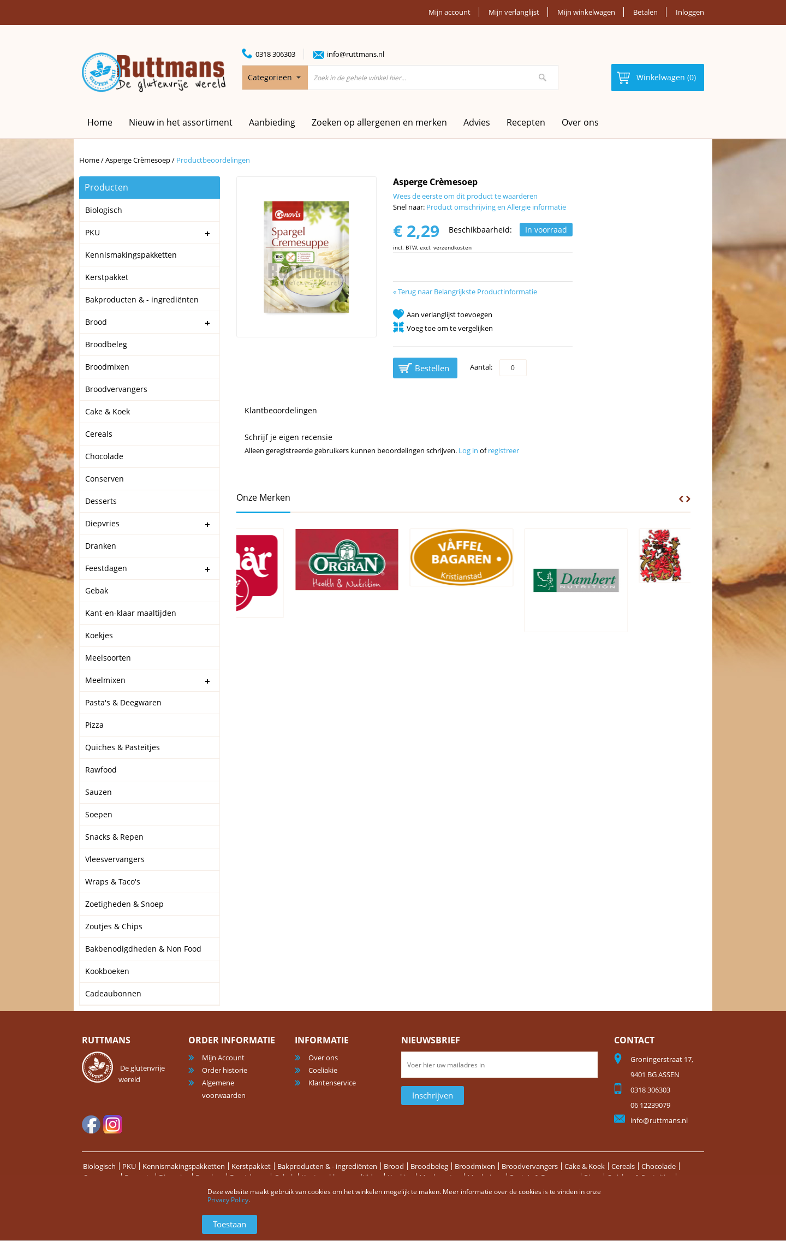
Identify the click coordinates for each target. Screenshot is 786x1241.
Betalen (645, 12)
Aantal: (481, 367)
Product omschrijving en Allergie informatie (496, 207)
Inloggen (690, 12)
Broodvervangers (530, 1166)
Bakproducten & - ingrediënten (327, 1166)
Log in (468, 450)
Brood (394, 1166)
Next (688, 499)
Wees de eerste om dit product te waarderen (465, 196)
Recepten (526, 122)
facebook (91, 1124)
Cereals (623, 1166)
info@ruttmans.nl (355, 54)
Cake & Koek (584, 1166)
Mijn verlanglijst (514, 12)
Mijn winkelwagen (586, 12)
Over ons (580, 122)
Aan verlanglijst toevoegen (449, 314)
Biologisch (99, 1166)
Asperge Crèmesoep (137, 160)
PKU (129, 1166)
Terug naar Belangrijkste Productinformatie (465, 291)
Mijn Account (223, 1057)
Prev (681, 499)
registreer (503, 450)
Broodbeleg (429, 1166)
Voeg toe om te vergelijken (450, 328)
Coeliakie (322, 1070)
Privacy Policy (227, 1199)
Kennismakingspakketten (183, 1166)
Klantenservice (332, 1083)
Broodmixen (475, 1166)
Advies (476, 122)
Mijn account (449, 12)
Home (89, 160)
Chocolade (658, 1166)
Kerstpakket (251, 1166)
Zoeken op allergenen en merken (379, 122)
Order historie (224, 1070)
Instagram (112, 1124)
